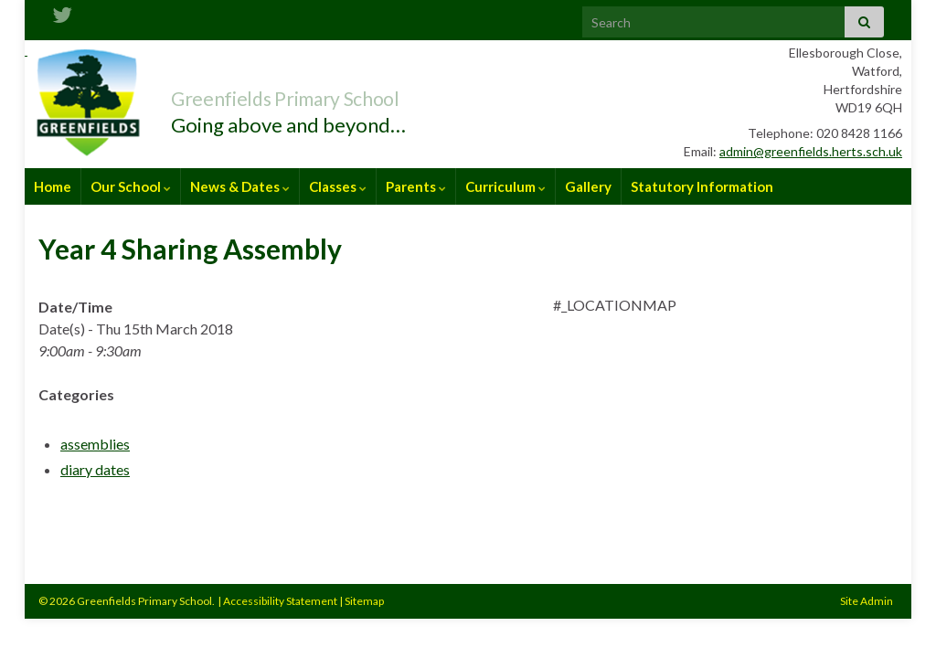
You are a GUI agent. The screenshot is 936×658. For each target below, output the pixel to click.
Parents (416, 186)
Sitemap (364, 601)
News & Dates (240, 186)
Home (52, 186)
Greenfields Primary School (331, 94)
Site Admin (866, 601)
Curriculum (505, 186)
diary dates (95, 469)
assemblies (95, 443)
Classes (338, 186)
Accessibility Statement (280, 601)
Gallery (588, 186)
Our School (130, 186)
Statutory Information (702, 186)
